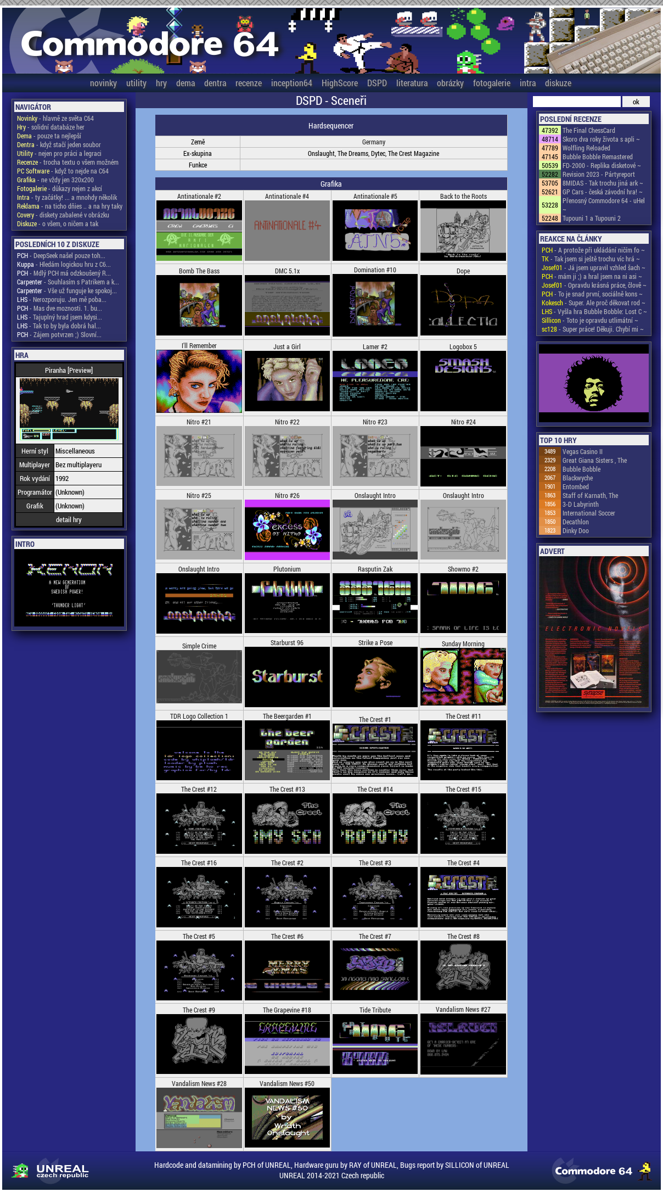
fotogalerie (491, 82)
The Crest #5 (199, 936)
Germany (373, 141)
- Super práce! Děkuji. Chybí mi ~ (593, 328)
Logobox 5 (463, 346)
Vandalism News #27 (463, 1009)
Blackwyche (578, 477)
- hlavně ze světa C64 (55, 118)
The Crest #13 (287, 789)
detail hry (69, 519)
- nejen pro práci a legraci (59, 153)
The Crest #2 (287, 862)
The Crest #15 (463, 789)
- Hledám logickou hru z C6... (64, 264)
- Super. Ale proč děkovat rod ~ (593, 302)
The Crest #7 (375, 936)
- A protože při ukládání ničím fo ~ (593, 249)
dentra (215, 82)
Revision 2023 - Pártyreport (599, 174)
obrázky (450, 82)
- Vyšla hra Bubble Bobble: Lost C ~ (594, 311)
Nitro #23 (375, 421)
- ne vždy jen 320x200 (55, 179)
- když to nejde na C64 (63, 170)
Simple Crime (199, 645)
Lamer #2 (375, 346)
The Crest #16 (199, 862)
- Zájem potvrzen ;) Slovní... (59, 334)
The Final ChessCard (589, 130)
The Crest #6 (287, 936)
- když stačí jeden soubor (59, 144)
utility (136, 82)
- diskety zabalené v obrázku (63, 214)
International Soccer (589, 512)
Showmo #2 (463, 568)
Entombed (576, 486)
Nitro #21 (199, 421)
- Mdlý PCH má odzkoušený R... (64, 272)
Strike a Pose (375, 642)
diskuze (558, 82)
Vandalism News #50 (287, 1083)
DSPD (377, 82)
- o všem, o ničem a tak (57, 223)
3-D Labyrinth (581, 504)
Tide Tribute (375, 1009)
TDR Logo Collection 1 (199, 716)
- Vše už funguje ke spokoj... (67, 290)
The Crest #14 (375, 789)
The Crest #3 (375, 862)
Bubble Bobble (581, 469)
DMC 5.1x (287, 270)
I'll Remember (199, 345)
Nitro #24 (463, 421)
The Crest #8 (463, 936)
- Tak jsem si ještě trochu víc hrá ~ (591, 258)
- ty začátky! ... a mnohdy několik (67, 197)
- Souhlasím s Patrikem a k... (68, 281)
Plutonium (287, 568)
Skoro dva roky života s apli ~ (601, 139)
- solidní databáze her (51, 126)
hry (161, 82)
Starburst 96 (287, 642)
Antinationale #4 (287, 196)
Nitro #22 (287, 421)
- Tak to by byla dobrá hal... (59, 325)
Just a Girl (287, 346)
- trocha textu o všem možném (68, 162)
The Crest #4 (463, 862)
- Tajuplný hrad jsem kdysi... (59, 316)
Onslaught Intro (375, 495)
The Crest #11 (463, 716)
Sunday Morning (463, 643)
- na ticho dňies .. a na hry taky (69, 206)
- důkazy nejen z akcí (59, 188)
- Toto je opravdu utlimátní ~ (590, 320)
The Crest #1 (375, 719)
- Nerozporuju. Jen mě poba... (61, 299)
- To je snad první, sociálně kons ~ (592, 293)
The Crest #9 (199, 1009)
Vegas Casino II (583, 451)
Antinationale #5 (375, 196)
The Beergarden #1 (287, 716)
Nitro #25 (199, 495)
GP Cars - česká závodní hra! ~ (603, 191)
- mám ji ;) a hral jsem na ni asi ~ (592, 276)
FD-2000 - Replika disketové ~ (602, 165)
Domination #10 (375, 269)
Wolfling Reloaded (586, 147)
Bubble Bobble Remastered (598, 156)
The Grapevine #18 (287, 1009)
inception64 (291, 82)
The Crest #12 (199, 789)
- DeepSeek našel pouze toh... (61, 255)
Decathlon (576, 521)
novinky (103, 82)
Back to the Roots (463, 196)
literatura (412, 82)
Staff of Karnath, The (590, 495)
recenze (248, 82)
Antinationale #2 (199, 196)
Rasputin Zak (375, 568)
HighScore (340, 82)
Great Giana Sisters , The (595, 460)
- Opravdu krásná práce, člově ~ (594, 285)
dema (185, 82)
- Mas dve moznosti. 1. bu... (59, 308)
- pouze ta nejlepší (49, 135)
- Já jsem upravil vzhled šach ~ (593, 267)
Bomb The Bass (199, 270)
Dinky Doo (576, 530)
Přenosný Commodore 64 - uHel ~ (604, 205)
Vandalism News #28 (199, 1083)
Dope (463, 270)
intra (528, 82)
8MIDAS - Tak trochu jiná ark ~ (603, 182)
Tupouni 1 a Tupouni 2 (592, 218)
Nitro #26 (287, 495)
